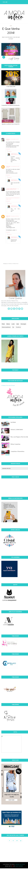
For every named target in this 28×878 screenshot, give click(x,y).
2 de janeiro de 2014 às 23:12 (15, 180)
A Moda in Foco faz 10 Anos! (8, 385)
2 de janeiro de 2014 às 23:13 (15, 154)
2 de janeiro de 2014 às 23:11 (15, 206)
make (17, 324)
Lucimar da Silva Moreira (11, 188)
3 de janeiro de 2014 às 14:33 (15, 237)
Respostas (10, 151)
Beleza (8, 324)
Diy (13, 327)
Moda (3, 324)
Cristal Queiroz (14, 153)
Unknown (8, 166)
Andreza (8, 139)
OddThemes (19, 866)
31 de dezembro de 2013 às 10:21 (12, 167)
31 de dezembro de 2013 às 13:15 (12, 189)
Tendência (18, 327)
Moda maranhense (6, 327)
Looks (13, 324)
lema (11, 25)
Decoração (23, 324)
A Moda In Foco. (20, 864)
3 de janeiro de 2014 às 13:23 (12, 217)
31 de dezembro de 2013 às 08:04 (12, 140)
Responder (8, 148)
